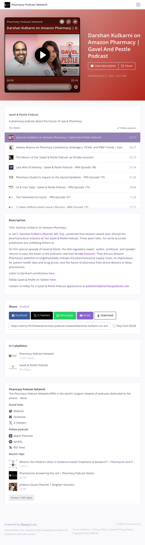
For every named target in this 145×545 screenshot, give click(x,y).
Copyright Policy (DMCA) (85, 533)
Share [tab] (13, 307)
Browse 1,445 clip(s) (21, 497)
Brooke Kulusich (85, 253)
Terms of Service (81, 529)
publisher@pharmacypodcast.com (107, 286)
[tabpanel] (72, 256)
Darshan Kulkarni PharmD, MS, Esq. (42, 234)
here (52, 273)
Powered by (21, 524)
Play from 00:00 (124, 326)
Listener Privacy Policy (121, 529)
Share (127, 66)
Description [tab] (17, 220)
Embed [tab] (24, 307)
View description (103, 66)
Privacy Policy (100, 529)
